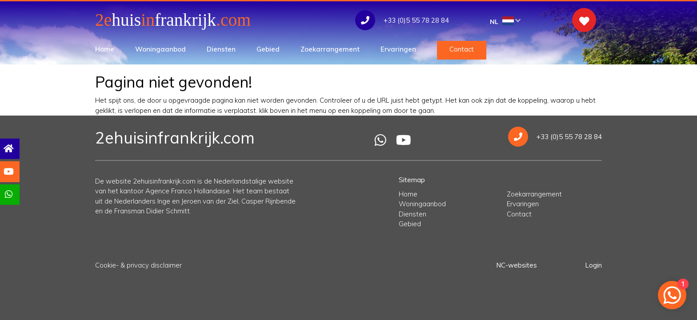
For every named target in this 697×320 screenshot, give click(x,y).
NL (505, 21)
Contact (461, 49)
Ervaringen (398, 49)
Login (593, 265)
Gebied (268, 49)
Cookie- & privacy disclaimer (138, 265)
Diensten (221, 49)
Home (104, 49)
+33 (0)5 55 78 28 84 (555, 136)
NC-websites (516, 265)
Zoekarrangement (330, 49)
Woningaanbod (160, 49)
